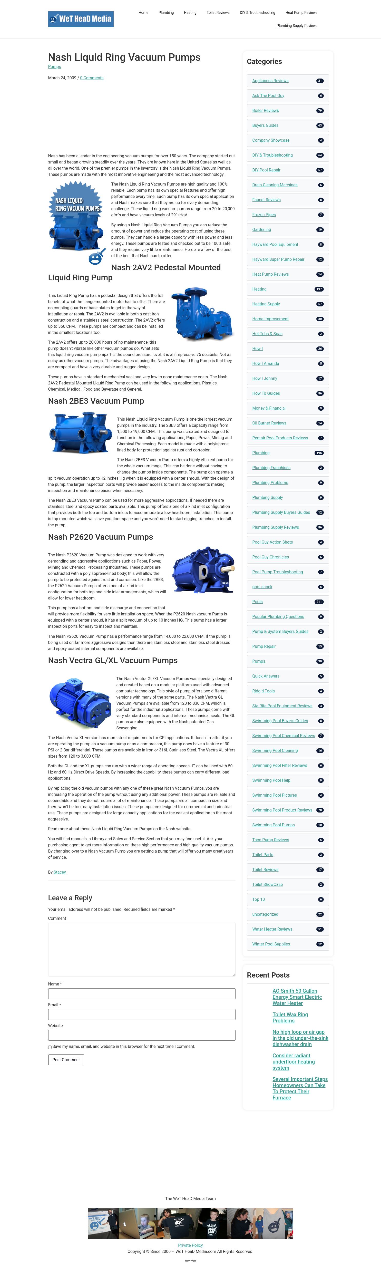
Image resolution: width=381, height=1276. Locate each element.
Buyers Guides (265, 125)
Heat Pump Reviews (302, 13)
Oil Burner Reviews (269, 423)
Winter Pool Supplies (271, 944)
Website (55, 1026)
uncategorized (265, 914)
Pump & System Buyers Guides (280, 631)
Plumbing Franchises (271, 467)
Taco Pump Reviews (270, 839)
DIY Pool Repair (266, 170)
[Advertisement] (142, 117)
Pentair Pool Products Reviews (280, 438)
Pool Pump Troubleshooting (277, 571)
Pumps (54, 66)
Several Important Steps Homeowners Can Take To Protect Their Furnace (300, 1088)
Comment (57, 918)
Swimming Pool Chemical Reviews (283, 735)
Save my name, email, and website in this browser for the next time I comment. (123, 1047)
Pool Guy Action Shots (272, 542)
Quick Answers (266, 676)
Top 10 (258, 899)
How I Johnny (264, 378)
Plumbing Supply (267, 497)
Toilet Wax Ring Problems (290, 1017)
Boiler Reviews (265, 110)
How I (257, 348)
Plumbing (166, 13)
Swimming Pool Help (271, 780)
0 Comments (91, 77)
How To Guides (266, 393)
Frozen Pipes (264, 214)
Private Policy (190, 1245)
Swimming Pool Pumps (273, 825)
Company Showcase (271, 140)
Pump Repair (264, 646)
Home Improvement (270, 318)
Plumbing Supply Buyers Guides (281, 512)
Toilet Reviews (218, 13)
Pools (257, 601)
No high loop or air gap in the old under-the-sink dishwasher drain (301, 1038)
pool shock (262, 586)
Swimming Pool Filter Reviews (279, 765)
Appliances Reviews (270, 80)
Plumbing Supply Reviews (297, 26)
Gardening (261, 229)
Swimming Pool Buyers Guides (280, 720)
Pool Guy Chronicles (270, 557)
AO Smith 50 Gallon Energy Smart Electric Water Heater (297, 997)
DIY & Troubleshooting (257, 13)
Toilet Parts (262, 854)
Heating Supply (266, 304)
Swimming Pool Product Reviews (282, 810)
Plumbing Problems (270, 482)
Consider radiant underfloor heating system (294, 1061)
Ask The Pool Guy (268, 95)
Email (54, 1005)
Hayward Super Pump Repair (278, 259)
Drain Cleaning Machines (275, 184)
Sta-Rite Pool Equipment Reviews (282, 705)
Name (55, 984)
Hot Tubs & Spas (267, 333)
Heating (190, 13)
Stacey (60, 872)
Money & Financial (269, 408)
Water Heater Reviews (272, 929)
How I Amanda (265, 363)
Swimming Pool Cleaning (275, 750)
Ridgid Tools (263, 691)
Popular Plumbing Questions (278, 616)
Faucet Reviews (266, 199)
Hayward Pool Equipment (275, 244)
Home (144, 13)
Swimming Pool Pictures (274, 795)
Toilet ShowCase (267, 884)
